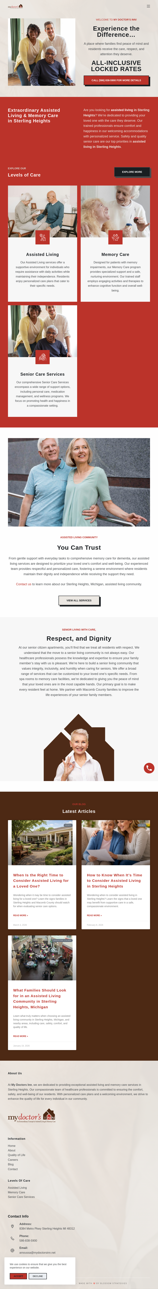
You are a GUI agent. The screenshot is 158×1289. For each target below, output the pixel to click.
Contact (13, 1169)
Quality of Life (16, 1155)
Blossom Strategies (113, 1283)
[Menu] (148, 6)
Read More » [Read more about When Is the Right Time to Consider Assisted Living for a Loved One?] (20, 915)
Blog (11, 1164)
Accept (18, 1276)
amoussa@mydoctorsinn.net (38, 1252)
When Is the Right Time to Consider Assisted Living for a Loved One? (41, 880)
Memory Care (16, 1192)
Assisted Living (17, 1187)
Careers (13, 1159)
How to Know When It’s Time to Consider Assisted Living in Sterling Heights (114, 880)
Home (12, 1145)
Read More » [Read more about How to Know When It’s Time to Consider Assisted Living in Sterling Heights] (94, 915)
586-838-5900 (28, 1240)
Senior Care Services (21, 1196)
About (11, 1150)
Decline (38, 1276)
